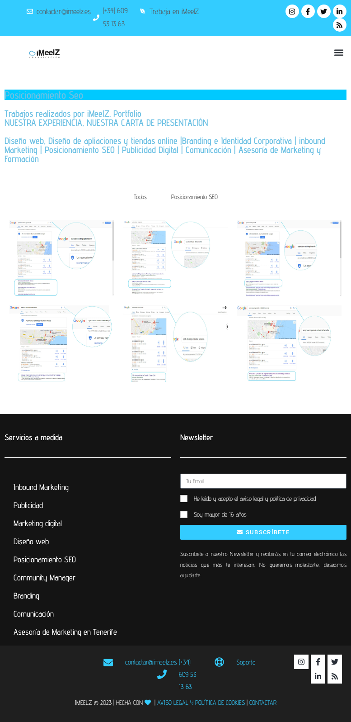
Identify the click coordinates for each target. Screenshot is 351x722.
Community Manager (44, 577)
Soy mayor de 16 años (220, 514)
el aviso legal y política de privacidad (275, 498)
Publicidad (28, 505)
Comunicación (34, 613)
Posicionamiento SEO (194, 196)
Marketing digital (38, 523)
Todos (140, 196)
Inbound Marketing (41, 487)
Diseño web (31, 541)
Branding (26, 595)
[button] (339, 52)
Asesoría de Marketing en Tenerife (65, 631)
